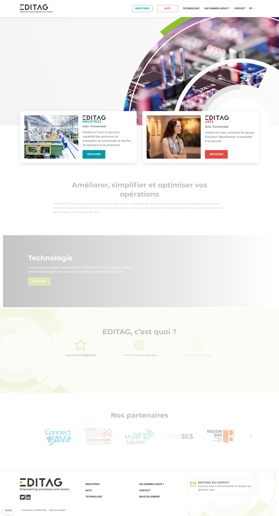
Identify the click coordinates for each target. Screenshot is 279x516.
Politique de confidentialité (33, 510)
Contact (240, 8)
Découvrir (94, 154)
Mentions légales (57, 510)
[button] (8, 510)
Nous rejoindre (149, 496)
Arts (167, 8)
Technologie (191, 8)
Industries (142, 8)
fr (250, 8)
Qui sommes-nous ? (216, 8)
